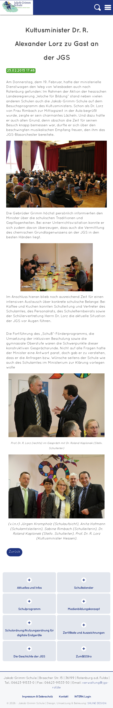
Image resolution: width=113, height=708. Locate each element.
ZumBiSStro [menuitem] (84, 656)
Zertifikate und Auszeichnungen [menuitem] (84, 632)
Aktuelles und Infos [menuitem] (29, 587)
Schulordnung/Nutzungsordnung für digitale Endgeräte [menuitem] (29, 633)
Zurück (14, 551)
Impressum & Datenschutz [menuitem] (37, 696)
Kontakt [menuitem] (63, 696)
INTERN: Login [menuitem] (82, 696)
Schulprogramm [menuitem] (29, 609)
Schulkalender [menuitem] (83, 587)
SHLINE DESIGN (96, 703)
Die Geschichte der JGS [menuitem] (29, 656)
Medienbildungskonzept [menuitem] (84, 609)
